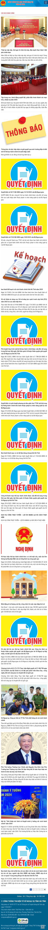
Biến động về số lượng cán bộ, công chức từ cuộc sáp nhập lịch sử (23, 604)
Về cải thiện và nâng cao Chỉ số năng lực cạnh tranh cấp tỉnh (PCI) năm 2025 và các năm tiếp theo (24, 300)
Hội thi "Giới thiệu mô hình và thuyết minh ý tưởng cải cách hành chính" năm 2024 (24, 822)
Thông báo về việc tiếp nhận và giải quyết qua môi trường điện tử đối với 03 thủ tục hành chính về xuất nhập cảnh (24, 150)
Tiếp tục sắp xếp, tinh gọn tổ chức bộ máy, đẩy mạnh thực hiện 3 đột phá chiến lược (24, 51)
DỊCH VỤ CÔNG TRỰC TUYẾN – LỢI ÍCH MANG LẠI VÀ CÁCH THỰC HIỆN (24, 516)
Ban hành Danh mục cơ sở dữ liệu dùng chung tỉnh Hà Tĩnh (20, 453)
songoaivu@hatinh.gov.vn (9, 917)
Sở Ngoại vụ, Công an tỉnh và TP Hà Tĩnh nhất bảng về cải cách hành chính (24, 719)
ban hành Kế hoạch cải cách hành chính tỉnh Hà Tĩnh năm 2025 (22, 289)
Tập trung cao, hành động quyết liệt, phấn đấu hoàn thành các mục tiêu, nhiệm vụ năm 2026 (24, 98)
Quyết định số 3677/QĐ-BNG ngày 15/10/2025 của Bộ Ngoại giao (22, 192)
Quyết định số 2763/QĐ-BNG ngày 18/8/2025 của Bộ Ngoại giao (22, 237)
